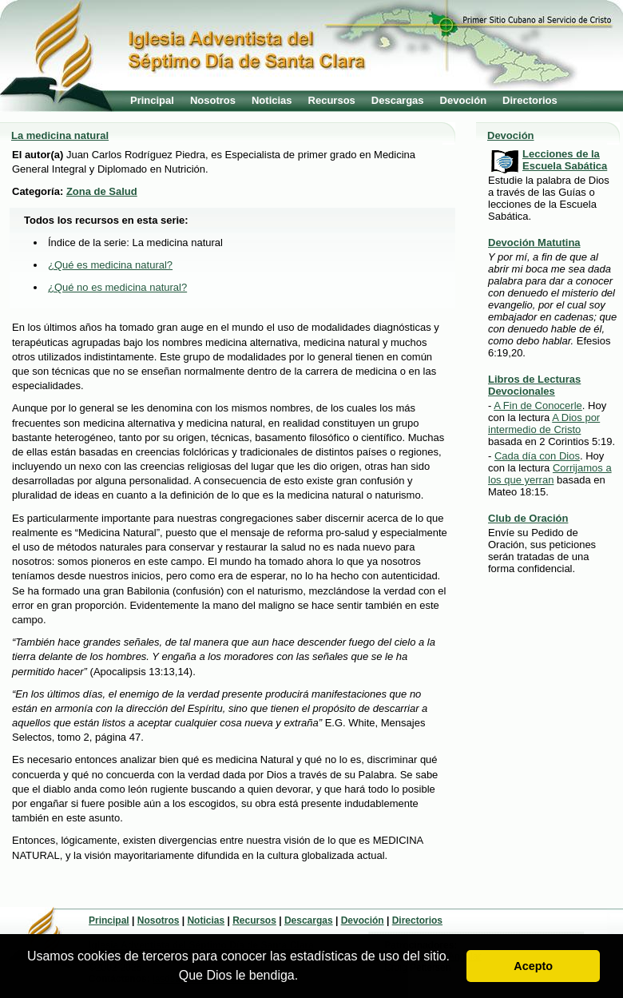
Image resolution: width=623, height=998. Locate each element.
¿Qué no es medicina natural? (117, 287)
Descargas (397, 100)
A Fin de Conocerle (538, 406)
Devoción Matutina (534, 243)
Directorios (530, 100)
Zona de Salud (101, 191)
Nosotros (213, 100)
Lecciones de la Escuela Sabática (564, 160)
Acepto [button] (533, 966)
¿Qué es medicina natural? (110, 265)
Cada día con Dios (537, 456)
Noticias (272, 100)
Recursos (331, 100)
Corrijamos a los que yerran (550, 474)
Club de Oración (528, 518)
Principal (152, 100)
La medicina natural (60, 135)
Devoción (463, 100)
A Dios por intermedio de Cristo (544, 423)
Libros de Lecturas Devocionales (534, 385)
